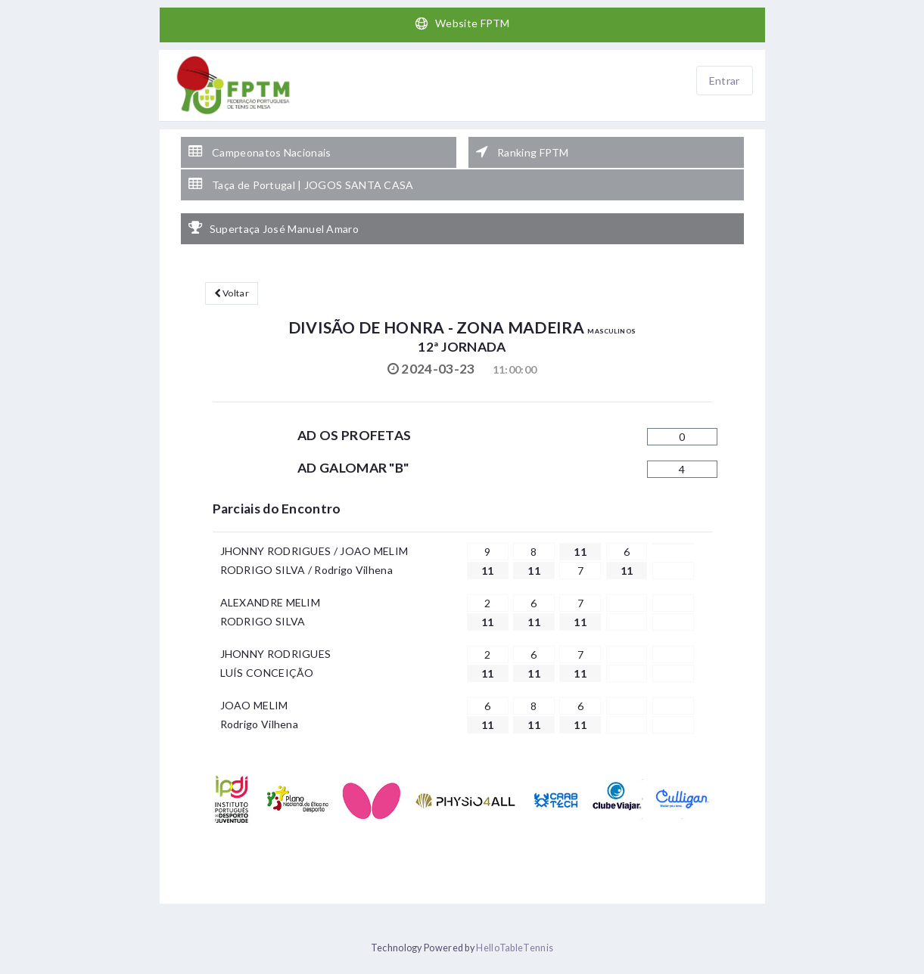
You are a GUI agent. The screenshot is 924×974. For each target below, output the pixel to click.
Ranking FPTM (522, 152)
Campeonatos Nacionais (259, 152)
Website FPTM (462, 23)
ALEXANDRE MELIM (270, 602)
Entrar (724, 80)
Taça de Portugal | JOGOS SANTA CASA (301, 184)
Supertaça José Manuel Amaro (273, 228)
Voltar (231, 293)
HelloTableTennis (514, 948)
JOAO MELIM (254, 705)
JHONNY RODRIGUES (275, 653)
